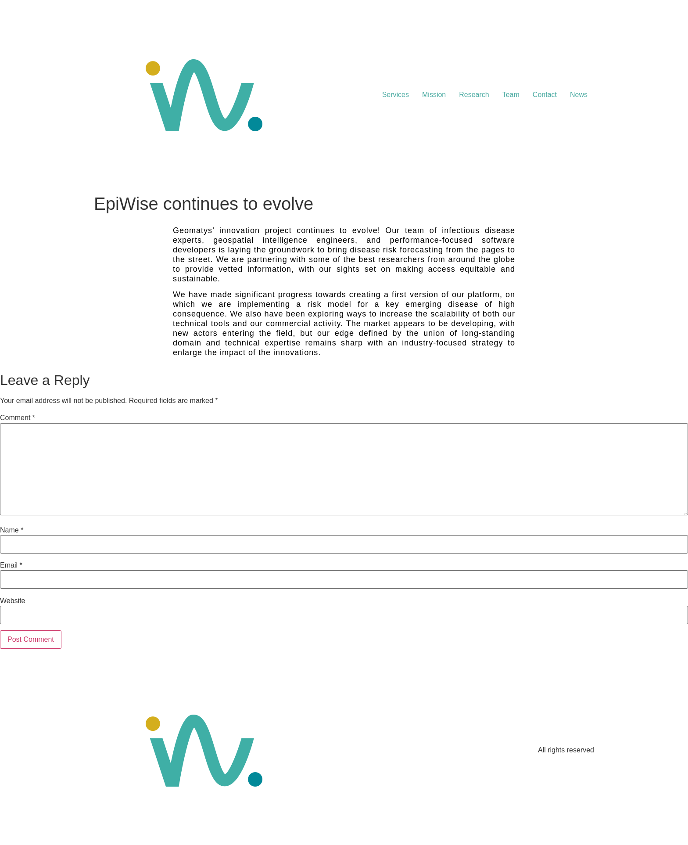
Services (395, 94)
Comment (17, 417)
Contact (545, 94)
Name (11, 530)
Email (11, 565)
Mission (434, 94)
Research (474, 94)
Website (12, 600)
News (579, 94)
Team (511, 94)
